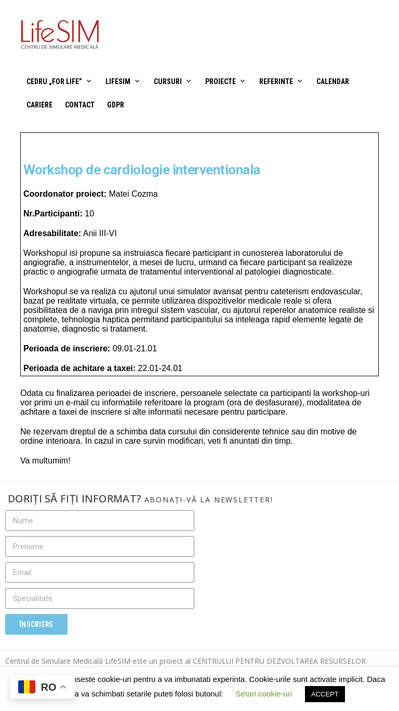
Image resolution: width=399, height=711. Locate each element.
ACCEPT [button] (325, 694)
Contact (80, 105)
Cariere (39, 105)
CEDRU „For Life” (54, 81)
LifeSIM (117, 81)
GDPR (115, 105)
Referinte (276, 81)
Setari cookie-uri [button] (264, 693)
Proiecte (220, 81)
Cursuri (168, 81)
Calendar (332, 81)
